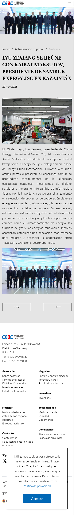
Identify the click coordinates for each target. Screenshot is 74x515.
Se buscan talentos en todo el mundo (17, 443)
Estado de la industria (14, 390)
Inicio (6, 49)
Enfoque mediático (13, 423)
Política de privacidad (37, 486)
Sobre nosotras (11, 375)
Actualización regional (29, 49)
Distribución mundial (14, 383)
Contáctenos (9, 437)
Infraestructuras (48, 379)
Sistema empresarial (13, 379)
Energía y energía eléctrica (53, 375)
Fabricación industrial (51, 383)
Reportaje (8, 419)
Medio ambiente (48, 412)
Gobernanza (46, 419)
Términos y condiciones (52, 434)
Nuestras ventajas (12, 387)
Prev (17, 307)
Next (57, 307)
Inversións (45, 397)
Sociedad (44, 415)
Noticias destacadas (13, 412)
